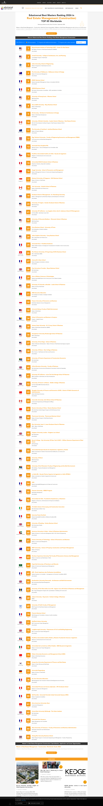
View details (34, 51)
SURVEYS (44, 2)
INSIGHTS (58, 2)
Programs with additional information (47, 42)
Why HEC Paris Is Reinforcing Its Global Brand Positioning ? (51, 771)
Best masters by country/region (54, 8)
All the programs (32, 42)
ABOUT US (64, 2)
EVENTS (54, 2)
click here (23, 800)
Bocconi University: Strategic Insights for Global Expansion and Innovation (27, 786)
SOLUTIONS (49, 2)
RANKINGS (39, 2)
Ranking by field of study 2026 (33, 8)
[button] (42, 8)
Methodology (69, 8)
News (76, 8)
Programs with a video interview (67, 42)
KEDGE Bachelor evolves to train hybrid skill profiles (76, 786)
